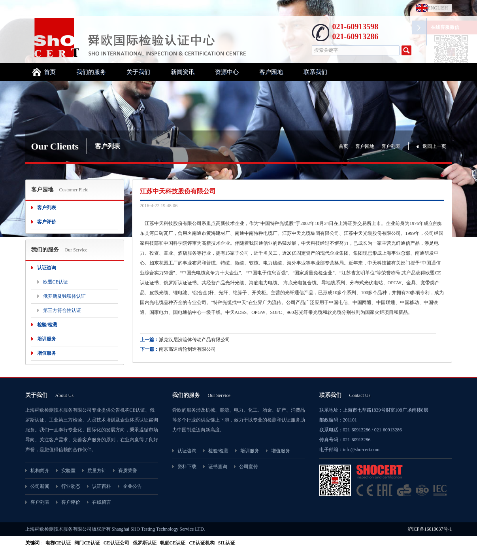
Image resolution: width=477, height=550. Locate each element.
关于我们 (138, 72)
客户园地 (271, 72)
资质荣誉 (127, 470)
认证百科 (101, 486)
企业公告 (132, 486)
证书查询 (217, 466)
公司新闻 (39, 486)
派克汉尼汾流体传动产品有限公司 (194, 339)
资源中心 (227, 72)
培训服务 (46, 339)
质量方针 (96, 470)
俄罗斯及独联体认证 (64, 296)
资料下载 (186, 466)
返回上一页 (434, 146)
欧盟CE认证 (55, 282)
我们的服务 (91, 72)
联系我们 (315, 72)
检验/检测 (47, 324)
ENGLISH (436, 8)
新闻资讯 (182, 72)
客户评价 (46, 222)
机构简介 (39, 470)
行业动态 (70, 486)
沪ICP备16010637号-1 (429, 529)
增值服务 (46, 353)
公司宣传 (248, 466)
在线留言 (101, 502)
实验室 (68, 470)
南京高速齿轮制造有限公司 (187, 349)
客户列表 (390, 146)
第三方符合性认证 (62, 310)
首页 (50, 72)
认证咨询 (46, 267)
